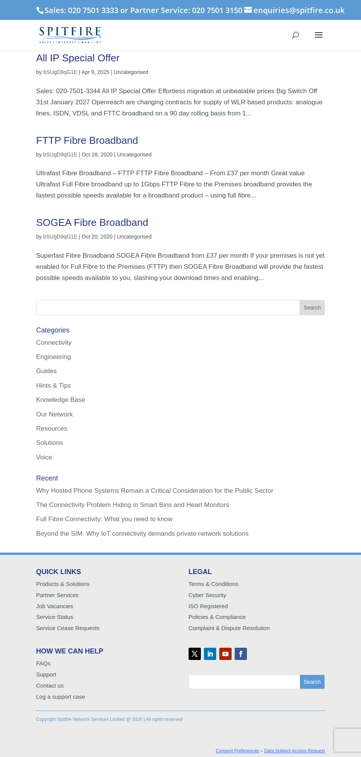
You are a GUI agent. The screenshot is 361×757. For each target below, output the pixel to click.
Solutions (49, 442)
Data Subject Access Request (294, 751)
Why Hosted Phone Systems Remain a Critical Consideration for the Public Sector (154, 490)
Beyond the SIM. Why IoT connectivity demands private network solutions (142, 533)
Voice (44, 457)
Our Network (54, 414)
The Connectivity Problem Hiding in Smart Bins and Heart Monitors (132, 505)
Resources (51, 428)
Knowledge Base (60, 399)
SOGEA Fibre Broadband (92, 222)
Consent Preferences (237, 751)
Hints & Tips (53, 385)
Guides (46, 371)
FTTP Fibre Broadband (87, 140)
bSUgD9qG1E (60, 72)
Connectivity (54, 342)
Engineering (53, 356)
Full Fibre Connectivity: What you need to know (104, 519)
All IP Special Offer (77, 58)
